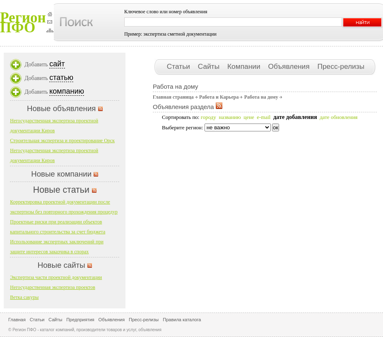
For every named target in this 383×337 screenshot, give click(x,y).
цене (248, 117)
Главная (17, 319)
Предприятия (80, 319)
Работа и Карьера (219, 97)
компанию (66, 91)
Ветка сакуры (24, 297)
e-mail (263, 117)
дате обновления (338, 117)
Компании (244, 66)
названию (230, 117)
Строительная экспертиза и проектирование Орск (62, 140)
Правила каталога (182, 319)
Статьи (179, 66)
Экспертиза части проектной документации (56, 277)
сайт (57, 64)
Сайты (210, 66)
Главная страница (173, 97)
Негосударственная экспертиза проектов (52, 287)
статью (61, 77)
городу (208, 117)
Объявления (289, 66)
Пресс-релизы (340, 66)
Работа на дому (261, 97)
